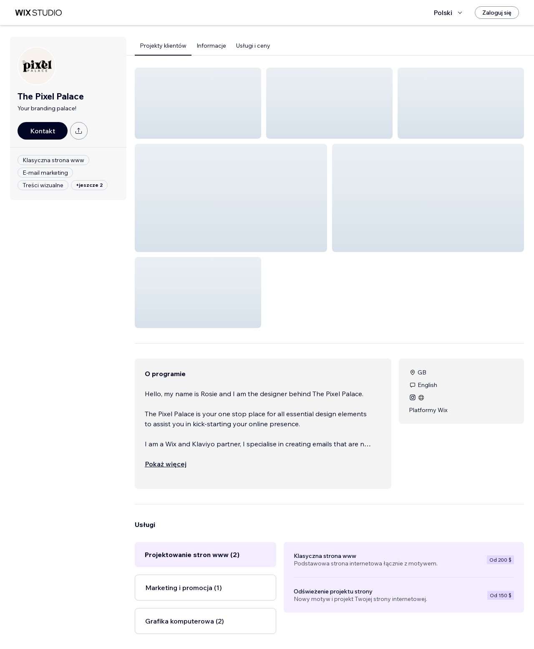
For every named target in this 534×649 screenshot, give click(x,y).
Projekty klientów (163, 45)
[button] (198, 103)
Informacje (211, 45)
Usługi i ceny (253, 45)
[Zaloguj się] (497, 12)
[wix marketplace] (38, 13)
